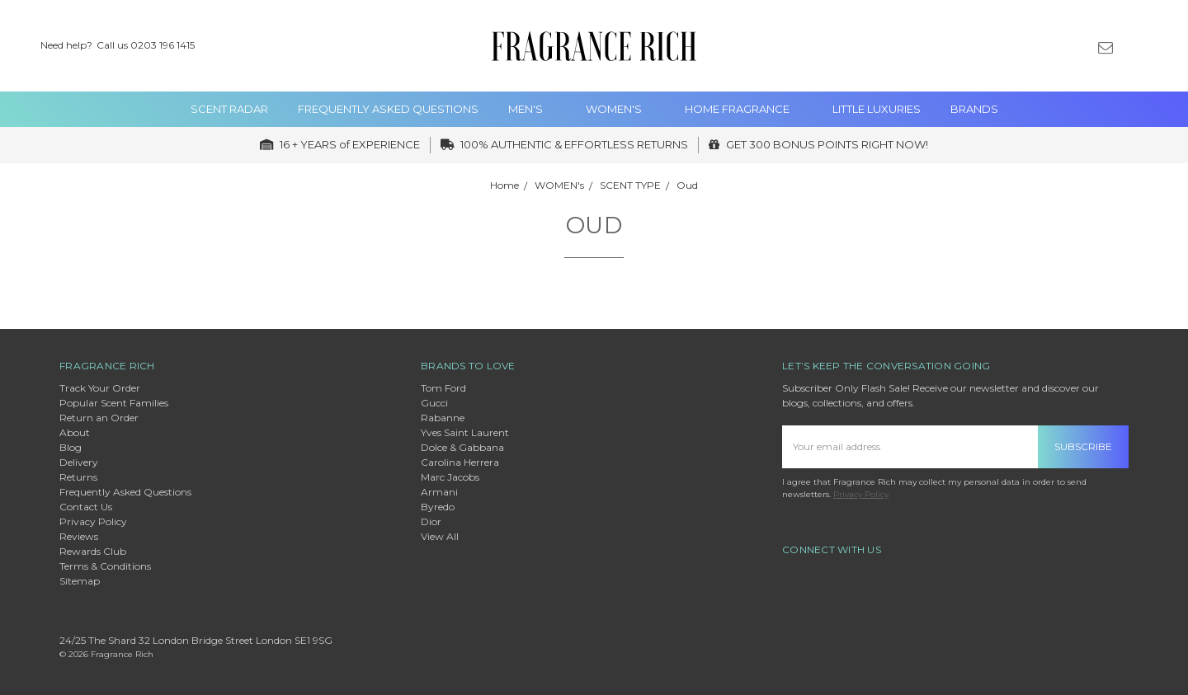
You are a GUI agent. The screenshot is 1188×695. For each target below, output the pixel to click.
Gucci (434, 403)
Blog (70, 447)
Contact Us (85, 506)
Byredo (438, 506)
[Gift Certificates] (1077, 46)
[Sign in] (1133, 46)
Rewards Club (92, 551)
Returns (78, 477)
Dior (431, 521)
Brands (974, 108)
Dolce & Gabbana (462, 447)
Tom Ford (443, 388)
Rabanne (442, 417)
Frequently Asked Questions (388, 108)
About (74, 432)
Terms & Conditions (105, 566)
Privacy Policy (93, 521)
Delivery (78, 462)
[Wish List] (1048, 46)
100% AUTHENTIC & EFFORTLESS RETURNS (564, 144)
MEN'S (532, 108)
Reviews (78, 536)
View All (440, 536)
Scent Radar (229, 108)
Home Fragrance (744, 108)
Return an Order (99, 417)
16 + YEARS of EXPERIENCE (340, 144)
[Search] (1019, 46)
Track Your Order (99, 388)
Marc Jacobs (450, 477)
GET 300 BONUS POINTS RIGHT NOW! (818, 144)
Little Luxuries (876, 108)
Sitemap (79, 581)
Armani (439, 492)
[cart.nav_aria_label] (1162, 46)
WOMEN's (620, 108)
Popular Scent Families (113, 403)
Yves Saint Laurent (465, 432)
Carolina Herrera (460, 462)
